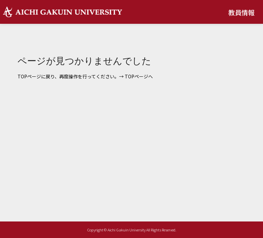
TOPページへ (139, 76)
